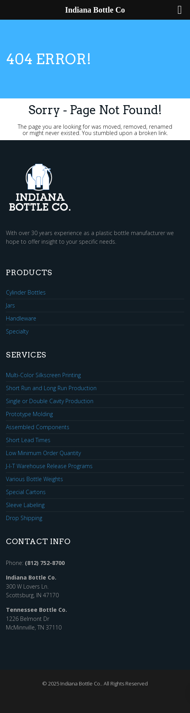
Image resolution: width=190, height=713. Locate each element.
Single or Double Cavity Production (49, 401)
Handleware (21, 318)
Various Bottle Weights (34, 479)
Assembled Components (37, 427)
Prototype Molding (29, 414)
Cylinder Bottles (26, 292)
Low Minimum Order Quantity (43, 453)
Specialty (17, 331)
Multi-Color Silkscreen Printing (43, 375)
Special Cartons (26, 492)
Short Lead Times (28, 440)
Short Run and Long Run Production (51, 388)
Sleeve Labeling (25, 505)
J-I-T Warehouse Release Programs (49, 466)
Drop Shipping (24, 518)
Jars (10, 305)
